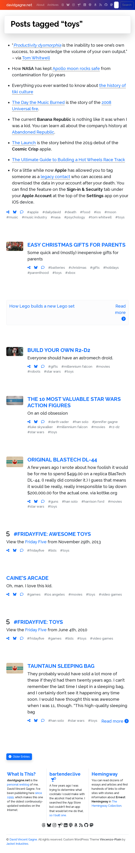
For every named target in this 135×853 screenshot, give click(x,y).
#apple (33, 212)
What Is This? (21, 774)
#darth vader (58, 422)
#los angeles (54, 594)
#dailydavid (51, 212)
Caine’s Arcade (27, 578)
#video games (110, 594)
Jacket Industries (17, 843)
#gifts (94, 267)
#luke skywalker (40, 427)
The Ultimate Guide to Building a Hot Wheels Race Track (68, 159)
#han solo (80, 422)
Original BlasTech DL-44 (62, 460)
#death (70, 212)
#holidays (111, 267)
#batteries (56, 267)
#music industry (34, 217)
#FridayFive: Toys (38, 622)
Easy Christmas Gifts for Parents (76, 245)
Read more (120, 312)
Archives (53, 5)
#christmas (77, 267)
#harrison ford (92, 501)
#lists (52, 550)
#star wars (52, 371)
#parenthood (38, 273)
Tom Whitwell (36, 57)
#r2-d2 (114, 427)
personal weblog (18, 784)
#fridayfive (35, 550)
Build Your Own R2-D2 (58, 350)
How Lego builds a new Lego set (42, 306)
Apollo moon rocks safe (76, 68)
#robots (33, 371)
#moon (110, 212)
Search (126, 5)
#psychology (74, 217)
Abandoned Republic (33, 132)
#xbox (70, 273)
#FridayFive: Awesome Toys (52, 534)
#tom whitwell (100, 217)
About (40, 5)
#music (12, 217)
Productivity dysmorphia (37, 45)
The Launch (24, 142)
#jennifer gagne (105, 422)
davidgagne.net (19, 5)
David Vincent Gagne (23, 839)
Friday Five (36, 541)
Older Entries (19, 756)
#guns (53, 501)
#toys (119, 217)
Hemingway (105, 774)
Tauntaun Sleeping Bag (60, 666)
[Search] (116, 5)
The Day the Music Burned (38, 102)
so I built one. (58, 815)
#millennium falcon (76, 366)
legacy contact (55, 176)
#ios (97, 212)
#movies (103, 366)
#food (85, 212)
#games (33, 594)
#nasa (55, 217)
